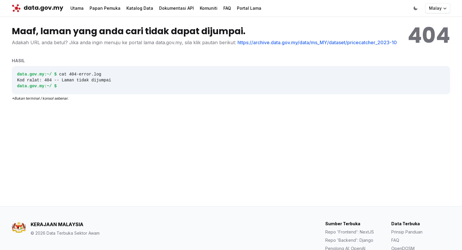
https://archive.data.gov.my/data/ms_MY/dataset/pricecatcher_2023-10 (317, 42)
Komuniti (208, 8)
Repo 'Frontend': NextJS (349, 231)
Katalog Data (139, 8)
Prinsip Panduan (407, 231)
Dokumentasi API (176, 8)
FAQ (227, 8)
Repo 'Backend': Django (349, 240)
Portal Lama (249, 8)
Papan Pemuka (105, 8)
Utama (77, 8)
